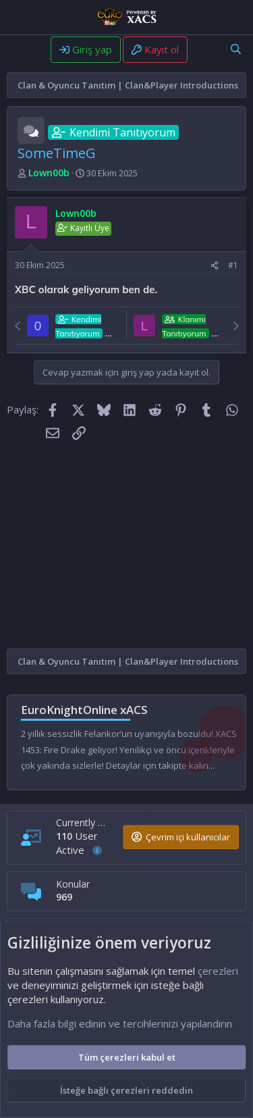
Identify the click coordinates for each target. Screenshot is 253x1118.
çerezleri (218, 970)
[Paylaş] (214, 266)
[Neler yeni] (204, 48)
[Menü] (18, 50)
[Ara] (235, 48)
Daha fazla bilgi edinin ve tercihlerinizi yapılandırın (119, 1023)
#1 (233, 265)
